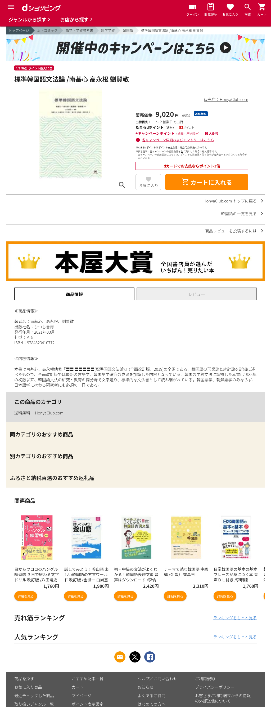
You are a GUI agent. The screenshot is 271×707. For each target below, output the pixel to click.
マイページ (82, 695)
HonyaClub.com (49, 413)
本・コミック (47, 30)
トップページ (18, 30)
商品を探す (24, 678)
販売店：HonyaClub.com (226, 99)
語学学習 (108, 30)
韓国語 (128, 30)
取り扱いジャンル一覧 (34, 704)
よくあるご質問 (151, 695)
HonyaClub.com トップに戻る (230, 201)
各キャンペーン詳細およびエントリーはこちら (178, 139)
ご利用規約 (205, 678)
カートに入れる (206, 182)
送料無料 (22, 413)
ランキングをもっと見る (235, 617)
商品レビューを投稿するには (231, 231)
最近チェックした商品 (34, 695)
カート (78, 687)
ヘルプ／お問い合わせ (157, 678)
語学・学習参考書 (79, 30)
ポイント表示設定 (87, 704)
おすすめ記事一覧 (87, 678)
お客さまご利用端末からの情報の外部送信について (223, 698)
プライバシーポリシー (215, 687)
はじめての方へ (151, 704)
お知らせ (145, 687)
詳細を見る (26, 596)
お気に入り (148, 185)
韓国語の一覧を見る (239, 213)
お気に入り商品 (28, 687)
